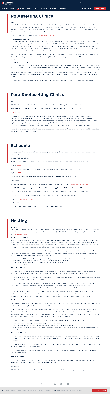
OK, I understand (100, 391)
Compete (29, 8)
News (36, 8)
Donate (83, 8)
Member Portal (100, 8)
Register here (15, 112)
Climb (12, 8)
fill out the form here (25, 199)
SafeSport (44, 8)
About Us (63, 8)
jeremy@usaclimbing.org (79, 184)
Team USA (4, 8)
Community (20, 8)
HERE (19, 165)
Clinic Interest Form (22, 234)
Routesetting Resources (47, 35)
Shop (90, 8)
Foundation (53, 8)
